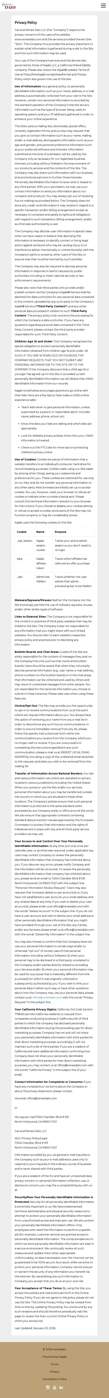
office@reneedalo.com (47, 997)
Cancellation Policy (54, 1379)
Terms (54, 1364)
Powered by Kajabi (55, 1356)
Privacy (54, 1371)
